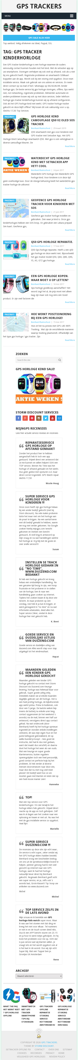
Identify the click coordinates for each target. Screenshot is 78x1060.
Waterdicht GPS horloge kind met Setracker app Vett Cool (50, 162)
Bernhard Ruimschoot (40, 128)
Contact (40, 1049)
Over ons (53, 1049)
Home (61, 1053)
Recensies (36, 1053)
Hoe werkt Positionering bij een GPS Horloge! (51, 316)
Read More (70, 146)
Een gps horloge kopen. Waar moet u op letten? (49, 277)
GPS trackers (39, 6)
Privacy (50, 1053)
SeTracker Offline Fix (18, 1049)
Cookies (22, 1053)
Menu (8, 16)
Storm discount (44, 1046)
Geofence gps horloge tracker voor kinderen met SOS (53, 203)
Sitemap (67, 1049)
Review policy (57, 1056)
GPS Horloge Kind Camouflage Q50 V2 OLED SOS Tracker (53, 120)
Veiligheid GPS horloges (31, 1056)
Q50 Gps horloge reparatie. (52, 242)
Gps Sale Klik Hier (39, 38)
